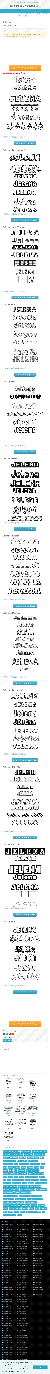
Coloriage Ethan (7, 1272)
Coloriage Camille (7, 1227)
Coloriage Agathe (23, 1311)
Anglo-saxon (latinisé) (33, 1157)
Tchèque (28, 1211)
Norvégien (34, 1205)
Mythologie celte (22, 1186)
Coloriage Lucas (7, 1275)
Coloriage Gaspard (23, 1275)
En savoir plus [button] (20, 1371)
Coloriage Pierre (23, 1299)
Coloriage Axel (38, 1229)
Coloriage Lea (22, 1227)
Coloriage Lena (22, 1289)
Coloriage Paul (22, 1272)
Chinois (32, 1164)
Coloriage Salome (7, 1345)
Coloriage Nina (38, 1294)
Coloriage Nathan (23, 1236)
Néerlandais (41, 1205)
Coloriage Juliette (23, 1256)
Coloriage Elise (22, 1318)
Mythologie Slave (19, 1202)
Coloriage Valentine (8, 1301)
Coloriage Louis (38, 1280)
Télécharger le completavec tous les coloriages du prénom (25, 68)
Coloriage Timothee (8, 1316)
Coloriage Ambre (23, 1301)
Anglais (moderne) (13, 1157)
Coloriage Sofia (23, 1304)
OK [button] (40, 1367)
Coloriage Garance (39, 1256)
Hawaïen (18, 1173)
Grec (15, 1170)
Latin (4, 1180)
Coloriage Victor (23, 1277)
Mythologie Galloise (41, 1189)
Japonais (21, 1176)
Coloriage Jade (7, 1268)
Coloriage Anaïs (7, 1260)
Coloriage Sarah (7, 1231)
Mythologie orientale (20, 1199)
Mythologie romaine (8, 1202)
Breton (15, 1164)
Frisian (42, 1167)
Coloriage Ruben (23, 1248)
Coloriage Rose (7, 1335)
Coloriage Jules (38, 1268)
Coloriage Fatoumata (24, 1296)
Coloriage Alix (6, 1328)
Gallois (11, 1170)
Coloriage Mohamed (24, 1224)
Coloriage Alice (7, 1284)
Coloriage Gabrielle (8, 1289)
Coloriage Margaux (23, 1294)
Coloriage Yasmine (23, 1260)
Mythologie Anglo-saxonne (10, 1186)
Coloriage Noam (23, 1335)
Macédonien (43, 1180)
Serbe (19, 30)
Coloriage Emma (7, 1294)
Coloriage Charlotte (24, 1243)
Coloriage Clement (39, 1243)
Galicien (5, 1170)
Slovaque (10, 1211)
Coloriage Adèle (7, 1253)
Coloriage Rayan (7, 1349)
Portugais (11, 1208)
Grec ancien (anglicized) (32, 1170)
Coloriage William (38, 1284)
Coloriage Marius (38, 1265)
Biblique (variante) (7, 1164)
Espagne (11, 1167)
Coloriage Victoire (38, 1260)
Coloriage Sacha (38, 1231)
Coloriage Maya (7, 1236)
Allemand (17, 1151)
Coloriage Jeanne (7, 1347)
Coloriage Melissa (23, 1340)
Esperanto (17, 1167)
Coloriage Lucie (7, 1263)
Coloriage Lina (7, 1296)
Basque (19, 1160)
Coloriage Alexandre (8, 1241)
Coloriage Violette (23, 1357)
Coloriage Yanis (7, 1308)
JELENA (7, 22)
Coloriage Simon (38, 1289)
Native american (26, 1205)
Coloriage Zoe (22, 1280)
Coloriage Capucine (24, 1347)
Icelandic (37, 1173)
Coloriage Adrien (23, 1313)
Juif (26, 1176)
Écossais (19, 1215)
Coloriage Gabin (7, 1313)
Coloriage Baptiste (8, 1325)
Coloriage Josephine (24, 1239)
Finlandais (30, 1167)
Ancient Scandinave (39, 1154)
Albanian (11, 1151)
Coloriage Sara (22, 1316)
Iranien (5, 1176)
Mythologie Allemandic (40, 1183)
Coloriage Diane (23, 1352)
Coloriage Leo (6, 1282)
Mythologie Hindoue (24, 1195)
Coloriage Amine (23, 1234)
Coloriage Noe (37, 1275)
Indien (42, 1173)
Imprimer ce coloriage (25, 143)
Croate (13, 30)
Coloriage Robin (23, 1330)
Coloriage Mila (37, 1270)
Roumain (31, 1208)
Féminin (10, 1040)
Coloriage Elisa (7, 1239)
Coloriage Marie (7, 1311)
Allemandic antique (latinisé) (39, 1151)
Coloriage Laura (23, 1333)
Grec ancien (21, 1170)
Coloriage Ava (37, 1282)
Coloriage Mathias (23, 1328)
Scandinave (43, 1208)
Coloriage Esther (7, 1229)
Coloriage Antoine (7, 1251)
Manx (4, 1183)
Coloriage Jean (22, 1349)
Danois (5, 1167)
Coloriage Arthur (38, 1277)
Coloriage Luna (7, 1330)
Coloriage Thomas (8, 1304)
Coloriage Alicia (7, 1359)
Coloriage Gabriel (7, 1287)
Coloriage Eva (6, 1270)
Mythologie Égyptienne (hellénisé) (11, 1205)
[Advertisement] (25, 52)
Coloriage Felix (7, 1354)
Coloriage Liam (7, 1323)
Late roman (42, 1176)
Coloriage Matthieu (8, 1320)
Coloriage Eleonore (39, 1251)
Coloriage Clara (23, 1246)
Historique (24, 1173)
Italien (16, 1176)
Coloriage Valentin (38, 1236)
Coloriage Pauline (23, 1282)
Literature (14, 1180)
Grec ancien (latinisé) (8, 1173)
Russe (37, 1208)
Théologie (38, 1211)
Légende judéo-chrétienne (32, 1180)
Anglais (5, 1157)
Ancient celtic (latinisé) (17, 1154)
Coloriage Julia (22, 1253)
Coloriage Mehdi (23, 1354)
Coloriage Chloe (38, 1272)
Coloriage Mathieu (23, 1229)
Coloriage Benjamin (8, 1342)
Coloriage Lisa (7, 1306)
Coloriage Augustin (8, 1299)
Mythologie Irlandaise (36, 1195)
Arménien (5, 1160)
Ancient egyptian (29, 1154)
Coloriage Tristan (23, 1292)
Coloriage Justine (38, 1239)
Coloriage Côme (23, 1325)
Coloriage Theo (7, 1243)
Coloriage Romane (8, 1248)
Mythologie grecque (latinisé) (10, 1195)
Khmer (30, 1176)
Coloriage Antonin (23, 1284)
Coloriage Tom (7, 1318)
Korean (35, 1176)
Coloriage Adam (7, 1292)
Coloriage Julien (38, 1287)
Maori (9, 1183)
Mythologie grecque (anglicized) (23, 1192)
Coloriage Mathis (7, 1352)
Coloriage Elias (22, 1251)
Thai (33, 1211)
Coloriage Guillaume (8, 1333)
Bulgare (21, 1164)
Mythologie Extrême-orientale (27, 1189)
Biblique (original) (33, 1160)
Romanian (25, 1208)
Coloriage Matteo (7, 1340)
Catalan (27, 1164)
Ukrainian (5, 1215)
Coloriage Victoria (7, 1280)
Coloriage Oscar (7, 1357)
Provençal (18, 1208)
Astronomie (13, 1160)
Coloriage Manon (7, 1246)
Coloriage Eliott (38, 1292)
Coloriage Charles (23, 1306)
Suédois (22, 1211)
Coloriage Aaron (23, 1287)
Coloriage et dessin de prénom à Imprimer (25, 2)
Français (36, 1167)
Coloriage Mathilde (39, 1224)
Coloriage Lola (38, 1263)
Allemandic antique (26, 1151)
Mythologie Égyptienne (30, 1202)
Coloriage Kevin (23, 1320)
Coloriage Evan (23, 1342)
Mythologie (31, 1183)
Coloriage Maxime (7, 1256)
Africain (5, 1151)
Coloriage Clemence (39, 1227)
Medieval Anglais (16, 1183)
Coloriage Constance (24, 1345)
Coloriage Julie (38, 1258)
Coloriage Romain (38, 1248)
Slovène (17, 1211)
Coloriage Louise (7, 1258)
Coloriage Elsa (38, 1253)
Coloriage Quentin (23, 1308)
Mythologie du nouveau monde (11, 1189)
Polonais (5, 1208)
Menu (45, 11)
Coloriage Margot (38, 1234)
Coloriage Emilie (38, 1246)
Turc (43, 1211)
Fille (24, 30)
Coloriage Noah (23, 1231)
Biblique (25, 1160)
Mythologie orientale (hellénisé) (35, 1199)
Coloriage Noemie (23, 1359)
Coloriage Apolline (23, 1337)
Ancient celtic (6, 1154)
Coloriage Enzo (23, 1265)
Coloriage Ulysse (7, 1337)
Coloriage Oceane (23, 1258)
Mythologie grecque (8, 1192)
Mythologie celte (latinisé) (34, 1186)
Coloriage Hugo (23, 1268)
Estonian (24, 1167)
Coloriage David (7, 1234)
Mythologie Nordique (8, 1199)
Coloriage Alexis (23, 1263)
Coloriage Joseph (23, 1323)
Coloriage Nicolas (23, 1270)
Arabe (41, 1157)
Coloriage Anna (7, 1265)
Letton (7, 30)
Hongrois (31, 1173)
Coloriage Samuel (38, 1241)
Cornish (38, 1164)
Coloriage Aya (6, 1277)
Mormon (25, 1183)
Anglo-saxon (23, 1157)
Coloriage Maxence (8, 1224)
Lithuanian (21, 1180)
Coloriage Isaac (23, 1241)
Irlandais (11, 1176)
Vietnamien (12, 1215)
